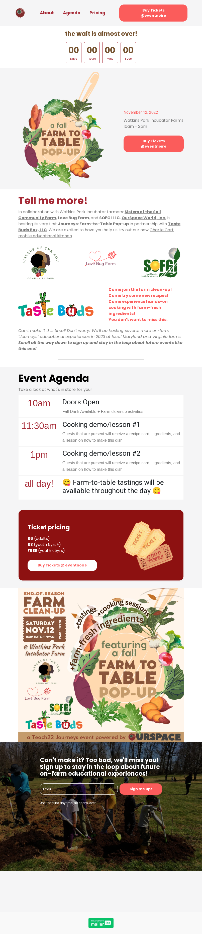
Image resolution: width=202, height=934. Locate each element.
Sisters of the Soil (143, 212)
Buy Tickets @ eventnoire (62, 565)
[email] (79, 789)
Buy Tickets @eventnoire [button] (153, 13)
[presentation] (78, 821)
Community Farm (37, 218)
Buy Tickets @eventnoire (153, 144)
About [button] (47, 13)
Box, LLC (38, 230)
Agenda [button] (71, 13)
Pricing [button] (97, 13)
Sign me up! (141, 788)
